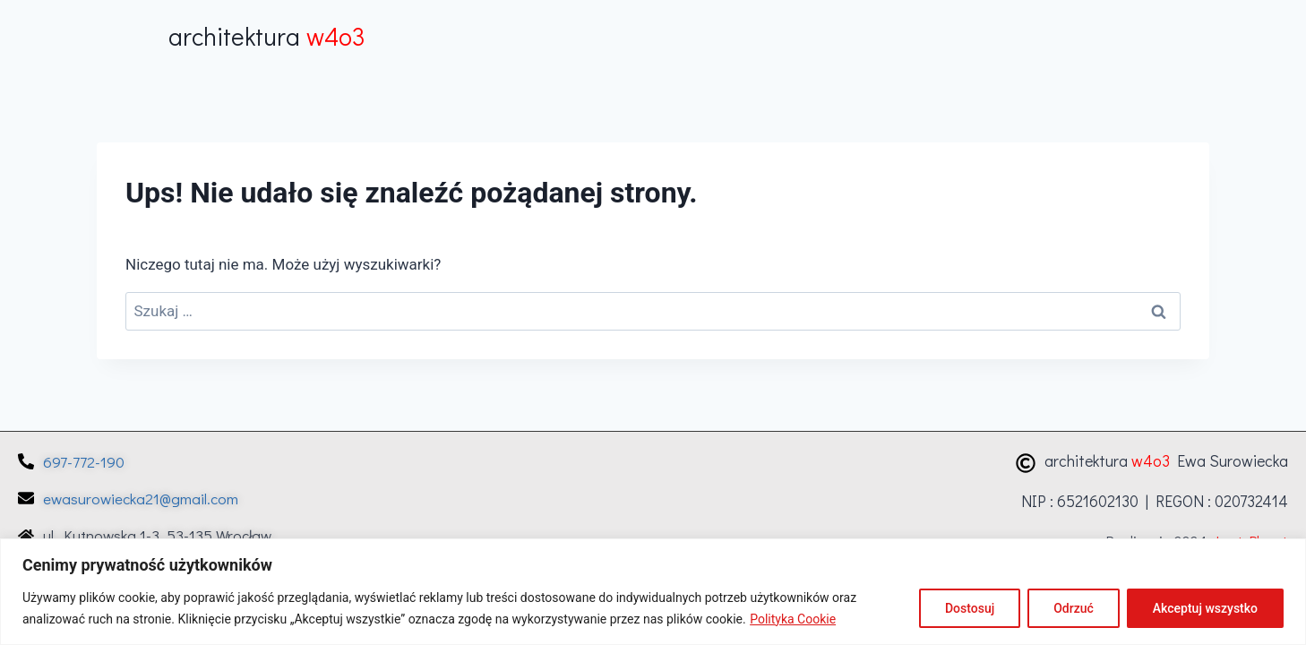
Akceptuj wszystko (1205, 608)
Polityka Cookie (793, 619)
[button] (1148, 35)
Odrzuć (1073, 608)
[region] (653, 591)
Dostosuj (969, 608)
